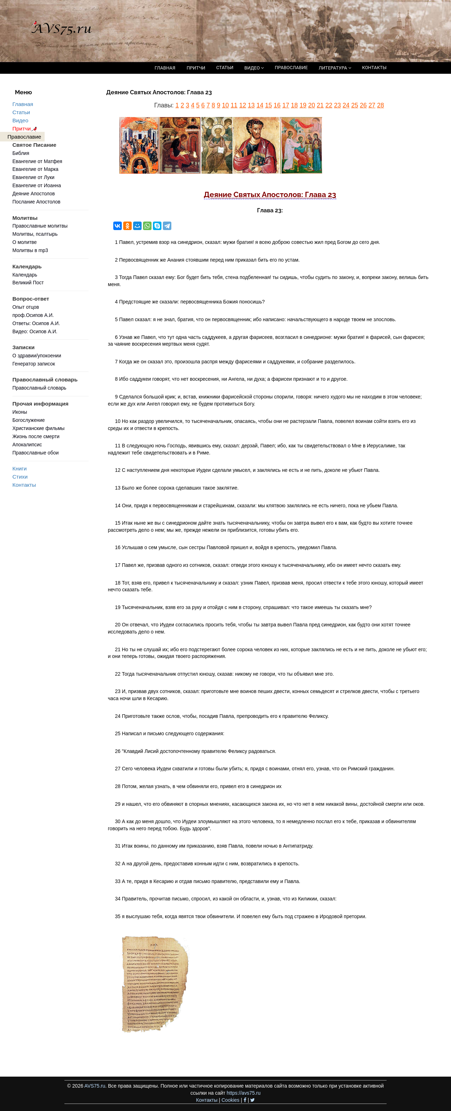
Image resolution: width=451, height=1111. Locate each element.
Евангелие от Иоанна (36, 185)
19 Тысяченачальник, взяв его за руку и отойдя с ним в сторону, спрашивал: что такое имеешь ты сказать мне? (243, 607)
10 (225, 105)
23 (337, 105)
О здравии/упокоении (36, 355)
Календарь (24, 275)
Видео (20, 120)
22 (328, 105)
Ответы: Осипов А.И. (36, 323)
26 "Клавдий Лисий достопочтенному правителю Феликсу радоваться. (195, 751)
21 (320, 105)
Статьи (21, 112)
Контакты (24, 485)
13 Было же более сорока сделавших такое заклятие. (177, 488)
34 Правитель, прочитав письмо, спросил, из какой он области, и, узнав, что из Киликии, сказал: (226, 898)
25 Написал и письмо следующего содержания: (169, 733)
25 (354, 105)
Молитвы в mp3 (30, 250)
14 (259, 105)
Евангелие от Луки (33, 177)
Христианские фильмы (38, 428)
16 (277, 105)
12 (242, 105)
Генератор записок (33, 364)
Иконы (19, 412)
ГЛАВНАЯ (165, 68)
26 (363, 105)
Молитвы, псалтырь (35, 234)
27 (372, 105)
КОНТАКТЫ (374, 67)
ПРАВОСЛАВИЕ (291, 67)
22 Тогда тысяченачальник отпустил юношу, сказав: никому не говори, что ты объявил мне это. (224, 674)
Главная (22, 104)
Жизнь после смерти (35, 436)
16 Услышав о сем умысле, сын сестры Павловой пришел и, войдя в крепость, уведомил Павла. (226, 547)
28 (380, 105)
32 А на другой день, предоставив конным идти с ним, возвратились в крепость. (207, 863)
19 (302, 105)
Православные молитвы (40, 226)
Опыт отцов (25, 307)
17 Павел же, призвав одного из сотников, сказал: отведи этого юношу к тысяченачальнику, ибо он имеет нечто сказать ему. (258, 565)
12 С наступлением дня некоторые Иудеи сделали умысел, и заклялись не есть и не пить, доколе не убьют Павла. (247, 470)
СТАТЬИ (224, 67)
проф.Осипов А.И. (33, 315)
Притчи (25, 128)
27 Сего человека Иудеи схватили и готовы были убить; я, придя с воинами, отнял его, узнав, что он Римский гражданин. (255, 768)
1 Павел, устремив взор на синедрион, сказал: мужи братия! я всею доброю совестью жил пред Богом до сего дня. (247, 242)
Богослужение (28, 420)
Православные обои (35, 453)
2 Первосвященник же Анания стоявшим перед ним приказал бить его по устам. (207, 260)
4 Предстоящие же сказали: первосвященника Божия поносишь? (190, 302)
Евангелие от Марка (35, 169)
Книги (19, 468)
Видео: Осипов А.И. (34, 331)
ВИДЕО (254, 68)
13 (251, 105)
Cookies (231, 1100)
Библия (20, 153)
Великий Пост (28, 282)
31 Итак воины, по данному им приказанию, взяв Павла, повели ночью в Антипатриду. (214, 846)
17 (285, 105)
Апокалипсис (27, 444)
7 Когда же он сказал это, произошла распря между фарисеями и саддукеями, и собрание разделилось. (235, 361)
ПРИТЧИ (196, 68)
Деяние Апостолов (33, 193)
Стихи (20, 477)
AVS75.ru (94, 1086)
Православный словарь (39, 388)
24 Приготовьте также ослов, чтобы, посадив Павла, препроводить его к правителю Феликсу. (222, 716)
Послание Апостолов (36, 202)
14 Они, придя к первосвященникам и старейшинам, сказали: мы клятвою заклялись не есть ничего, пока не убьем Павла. (256, 505)
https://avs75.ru (244, 1093)
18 (294, 105)
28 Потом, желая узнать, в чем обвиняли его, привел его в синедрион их (198, 786)
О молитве (24, 242)
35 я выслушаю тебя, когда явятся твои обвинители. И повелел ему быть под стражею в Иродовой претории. (240, 916)
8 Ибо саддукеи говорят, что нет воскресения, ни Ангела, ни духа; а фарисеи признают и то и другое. (231, 379)
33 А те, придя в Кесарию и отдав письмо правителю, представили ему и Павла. (207, 881)
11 (233, 105)
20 (311, 105)
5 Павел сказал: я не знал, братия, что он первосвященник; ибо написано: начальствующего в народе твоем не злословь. (255, 319)
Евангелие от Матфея (37, 161)
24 (346, 105)
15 (268, 105)
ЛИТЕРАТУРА (335, 68)
